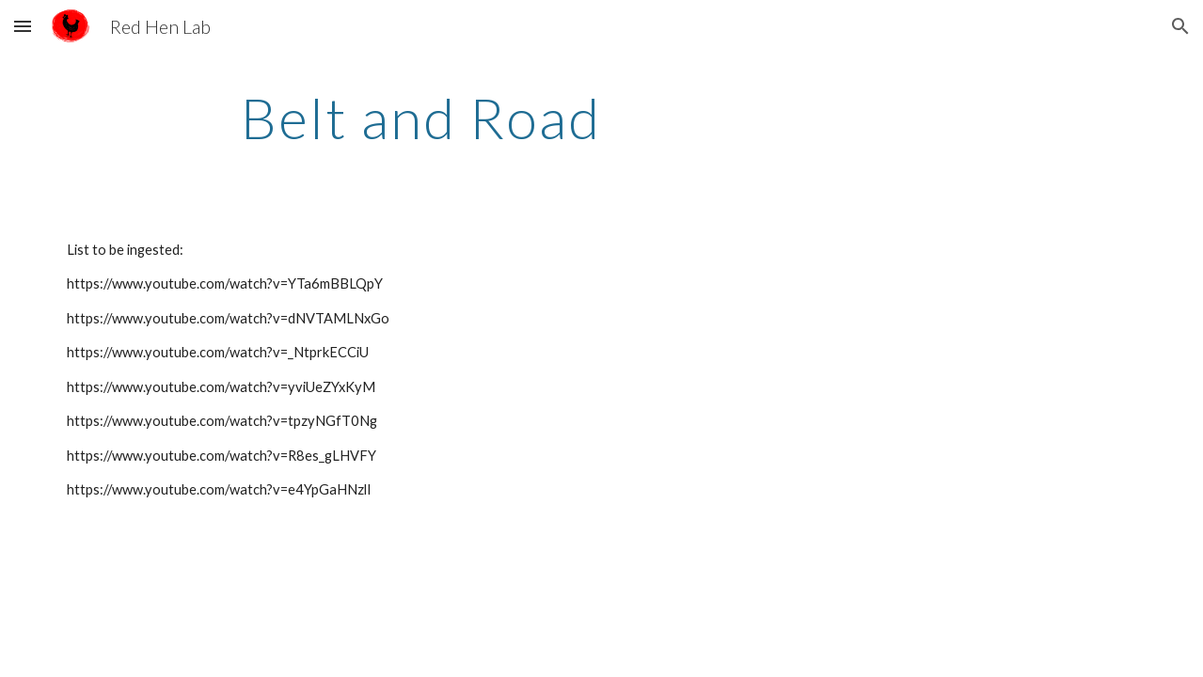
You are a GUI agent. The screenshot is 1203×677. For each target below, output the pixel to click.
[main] (421, 117)
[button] (22, 26)
